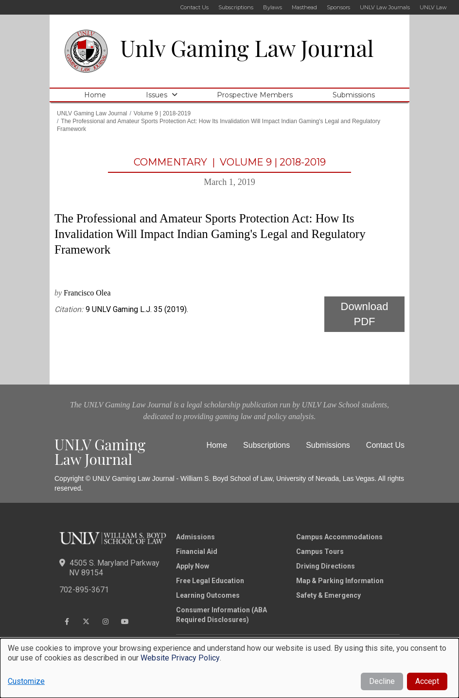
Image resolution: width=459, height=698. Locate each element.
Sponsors (338, 7)
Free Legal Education (210, 581)
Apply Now (192, 566)
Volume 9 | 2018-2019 (162, 113)
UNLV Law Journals (385, 7)
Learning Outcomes (208, 595)
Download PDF (364, 314)
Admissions (195, 537)
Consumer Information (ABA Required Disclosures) (221, 615)
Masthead (304, 7)
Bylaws (272, 7)
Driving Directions (325, 566)
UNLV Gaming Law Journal (92, 113)
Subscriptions (235, 7)
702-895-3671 (84, 589)
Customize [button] (26, 681)
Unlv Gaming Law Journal (247, 48)
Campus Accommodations (339, 537)
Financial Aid (196, 551)
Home (95, 95)
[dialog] (229, 668)
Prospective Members (255, 95)
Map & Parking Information (340, 581)
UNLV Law (433, 7)
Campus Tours (320, 551)
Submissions (354, 95)
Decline (382, 681)
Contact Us (194, 7)
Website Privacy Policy (180, 657)
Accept (427, 681)
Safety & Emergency (328, 595)
